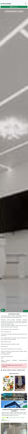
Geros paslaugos (6, 3)
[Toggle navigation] (25, 3)
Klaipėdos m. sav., (6, 420)
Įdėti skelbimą (14, 6)
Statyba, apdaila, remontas (14, 417)
